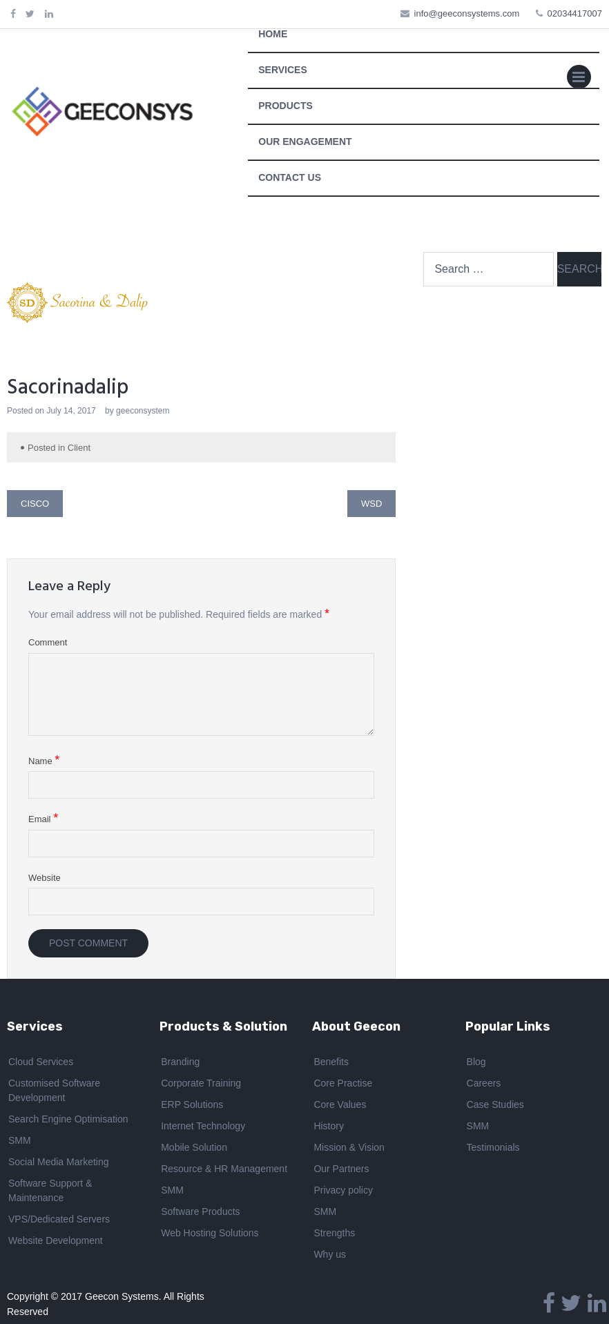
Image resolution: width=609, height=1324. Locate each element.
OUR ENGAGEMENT (304, 141)
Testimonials (493, 1147)
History (328, 1125)
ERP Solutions (192, 1104)
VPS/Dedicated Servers (59, 1219)
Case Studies (495, 1104)
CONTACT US (289, 177)
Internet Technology (203, 1125)
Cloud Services (40, 1061)
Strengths (334, 1232)
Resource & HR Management (224, 1168)
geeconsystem (142, 411)
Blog (476, 1061)
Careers (484, 1083)
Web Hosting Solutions (209, 1232)
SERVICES (282, 69)
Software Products (200, 1211)
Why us (329, 1254)
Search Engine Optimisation (68, 1119)
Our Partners (341, 1168)
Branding (180, 1061)
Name (43, 761)
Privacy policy (343, 1190)
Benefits (331, 1061)
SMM (19, 1140)
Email (43, 818)
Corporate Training (201, 1083)
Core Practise (342, 1083)
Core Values (339, 1104)
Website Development (55, 1240)
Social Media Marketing (58, 1161)
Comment (47, 642)
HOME (272, 33)
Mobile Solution (194, 1147)
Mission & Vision (348, 1147)
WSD (371, 503)
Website (44, 878)
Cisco (35, 503)
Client (79, 447)
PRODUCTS (285, 105)
